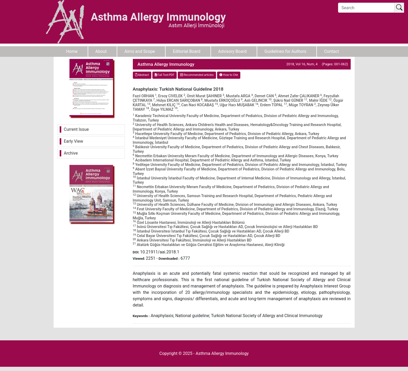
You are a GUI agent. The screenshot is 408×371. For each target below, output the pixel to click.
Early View (73, 141)
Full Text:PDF (164, 75)
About (101, 51)
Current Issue (76, 129)
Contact (331, 51)
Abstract (142, 75)
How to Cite (228, 75)
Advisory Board (232, 51)
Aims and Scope (139, 51)
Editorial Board (186, 51)
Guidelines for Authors (285, 51)
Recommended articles (197, 75)
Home (71, 51)
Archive (71, 153)
